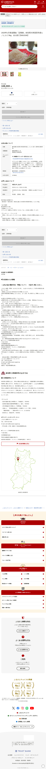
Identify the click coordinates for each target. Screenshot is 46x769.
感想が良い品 (5, 537)
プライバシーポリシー (17, 757)
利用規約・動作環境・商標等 (23, 760)
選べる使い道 (6, 125)
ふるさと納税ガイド (23, 630)
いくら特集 (26, 573)
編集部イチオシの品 (6, 550)
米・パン (10, 267)
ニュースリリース (19, 755)
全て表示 (40, 134)
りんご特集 (4, 578)
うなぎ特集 (4, 573)
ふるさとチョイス (24, 712)
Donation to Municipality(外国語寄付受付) (23, 763)
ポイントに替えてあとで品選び (9, 600)
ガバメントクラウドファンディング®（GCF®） (24, 715)
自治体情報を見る (23, 443)
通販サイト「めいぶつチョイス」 (23, 726)
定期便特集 (26, 583)
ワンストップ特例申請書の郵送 (11, 130)
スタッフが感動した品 (7, 555)
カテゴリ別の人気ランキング (9, 527)
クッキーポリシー (29, 757)
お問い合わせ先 (7, 128)
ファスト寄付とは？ (8, 120)
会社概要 (10, 755)
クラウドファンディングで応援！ (10, 596)
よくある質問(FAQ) (23, 649)
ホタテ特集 (26, 578)
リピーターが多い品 (6, 532)
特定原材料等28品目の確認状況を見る (23, 158)
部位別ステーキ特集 (6, 583)
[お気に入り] (43, 766)
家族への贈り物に (6, 607)
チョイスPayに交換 (6, 604)
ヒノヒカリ (21, 267)
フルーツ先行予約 (6, 560)
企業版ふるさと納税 (24, 721)
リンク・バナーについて (31, 755)
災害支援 (24, 718)
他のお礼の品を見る (18, 172)
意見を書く (23, 668)
